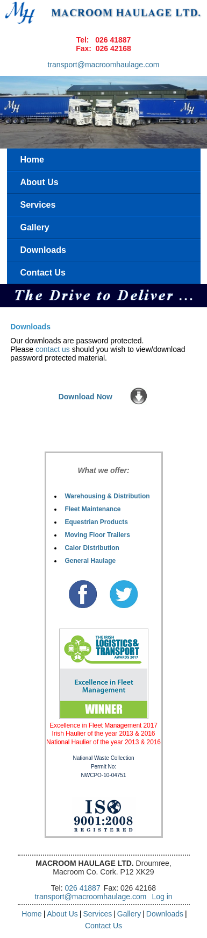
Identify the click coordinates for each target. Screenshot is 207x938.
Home (32, 159)
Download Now (85, 396)
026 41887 (113, 40)
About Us (39, 182)
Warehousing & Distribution (107, 496)
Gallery (34, 227)
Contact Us (43, 272)
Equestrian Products (96, 522)
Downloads (43, 250)
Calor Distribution (92, 548)
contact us (52, 349)
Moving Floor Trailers (97, 535)
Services (38, 204)
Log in (162, 896)
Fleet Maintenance (92, 509)
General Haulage (90, 561)
